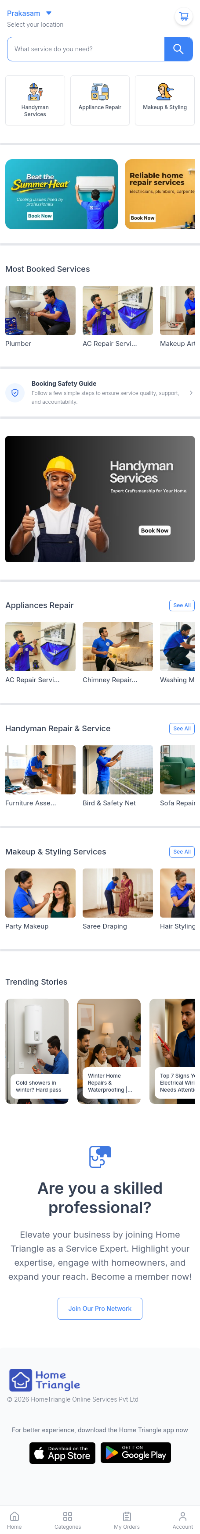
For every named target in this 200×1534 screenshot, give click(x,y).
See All (182, 605)
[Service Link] (40, 310)
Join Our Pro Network (100, 1308)
